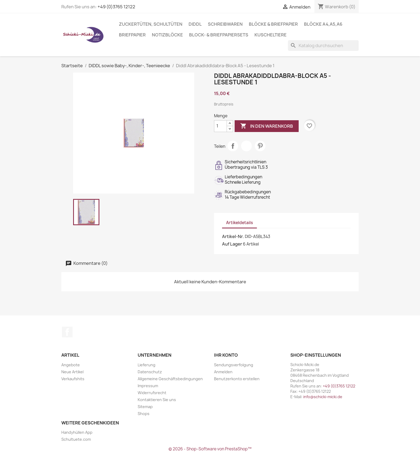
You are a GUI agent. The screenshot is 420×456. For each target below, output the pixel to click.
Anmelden (223, 371)
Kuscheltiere (270, 35)
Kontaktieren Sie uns (157, 399)
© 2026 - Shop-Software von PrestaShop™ (210, 449)
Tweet (246, 146)
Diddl (195, 24)
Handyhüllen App (76, 432)
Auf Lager (232, 244)
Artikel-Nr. (233, 236)
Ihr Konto (226, 355)
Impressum (148, 385)
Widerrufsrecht (152, 392)
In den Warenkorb (266, 126)
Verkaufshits (72, 378)
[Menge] (220, 126)
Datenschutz (150, 371)
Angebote (70, 364)
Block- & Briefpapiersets (218, 35)
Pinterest (260, 146)
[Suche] (323, 45)
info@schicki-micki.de (322, 396)
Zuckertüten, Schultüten (150, 24)
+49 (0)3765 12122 (116, 7)
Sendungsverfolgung (233, 364)
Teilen (232, 146)
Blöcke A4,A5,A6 (323, 24)
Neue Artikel (72, 371)
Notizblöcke (167, 35)
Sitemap (145, 406)
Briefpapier (132, 35)
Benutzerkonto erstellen (237, 378)
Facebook (67, 332)
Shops (143, 413)
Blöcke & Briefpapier (273, 24)
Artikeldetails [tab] (239, 222)
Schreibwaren (225, 24)
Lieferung (146, 364)
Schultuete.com (76, 439)
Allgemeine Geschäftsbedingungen (170, 378)
